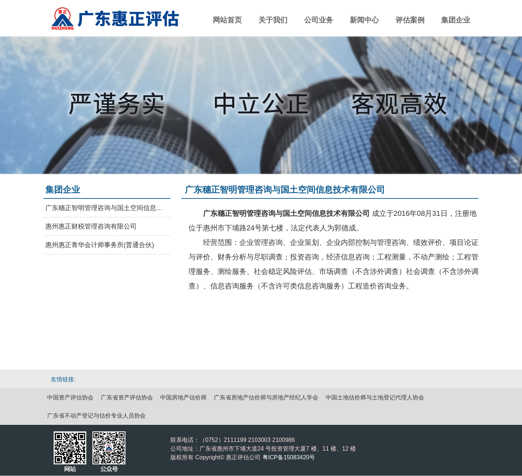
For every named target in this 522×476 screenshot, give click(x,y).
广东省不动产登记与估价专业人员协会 (96, 416)
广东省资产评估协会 (127, 397)
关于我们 (272, 20)
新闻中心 (364, 20)
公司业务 (318, 20)
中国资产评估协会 (70, 397)
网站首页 (227, 20)
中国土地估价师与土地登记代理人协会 (375, 397)
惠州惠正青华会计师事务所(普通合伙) (99, 245)
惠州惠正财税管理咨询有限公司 (91, 226)
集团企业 (455, 20)
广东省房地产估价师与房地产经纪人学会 (266, 397)
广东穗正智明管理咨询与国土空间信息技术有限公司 (107, 208)
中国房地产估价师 (183, 397)
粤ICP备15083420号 (288, 457)
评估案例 (409, 20)
